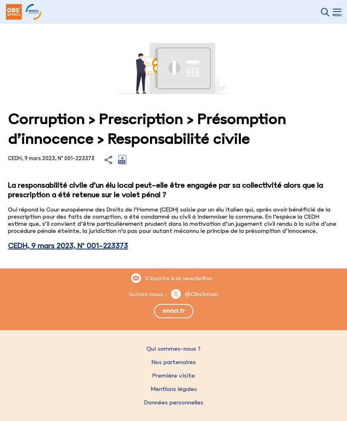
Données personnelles (173, 402)
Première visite (173, 375)
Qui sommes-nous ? (173, 348)
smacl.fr (173, 310)
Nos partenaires (174, 362)
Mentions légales (173, 389)
